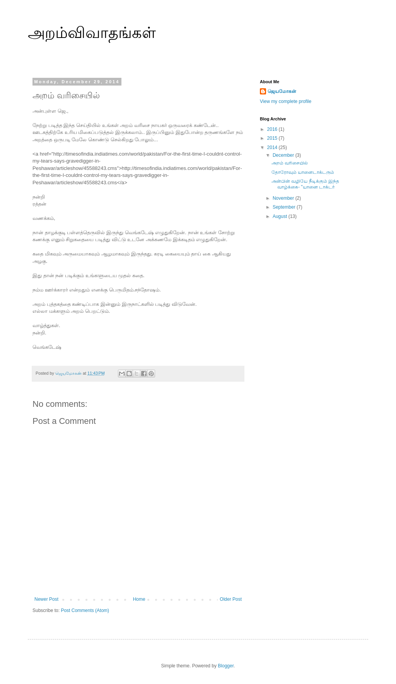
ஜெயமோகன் (282, 91)
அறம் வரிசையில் (289, 163)
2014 (273, 147)
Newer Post (46, 599)
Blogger (226, 666)
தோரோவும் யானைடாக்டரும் (302, 172)
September (285, 207)
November (284, 198)
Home (139, 599)
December (284, 155)
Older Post (231, 599)
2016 (273, 129)
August (280, 216)
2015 (273, 138)
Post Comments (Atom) (85, 610)
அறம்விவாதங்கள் (92, 32)
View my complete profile (285, 101)
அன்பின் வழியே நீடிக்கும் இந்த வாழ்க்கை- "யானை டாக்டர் (305, 183)
